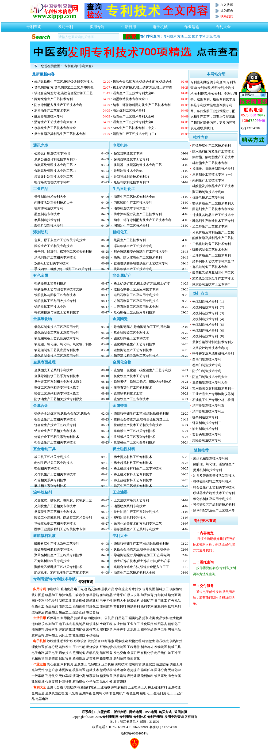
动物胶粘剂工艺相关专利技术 (55, 523)
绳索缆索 (121, 641)
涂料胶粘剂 (42, 492)
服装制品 (106, 595)
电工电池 (80, 589)
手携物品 (92, 635)
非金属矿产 (122, 276)
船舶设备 (106, 653)
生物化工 (38, 606)
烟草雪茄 (92, 595)
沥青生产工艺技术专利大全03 (55, 122)
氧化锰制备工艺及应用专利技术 (56, 350)
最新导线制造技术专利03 (131, 182)
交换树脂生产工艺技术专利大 (213, 203)
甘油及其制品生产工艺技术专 (213, 215)
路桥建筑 (119, 676)
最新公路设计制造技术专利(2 (212, 342)
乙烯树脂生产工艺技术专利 (211, 255)
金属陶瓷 (120, 319)
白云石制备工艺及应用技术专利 (136, 307)
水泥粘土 (133, 629)
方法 (180, 36)
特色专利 (51, 601)
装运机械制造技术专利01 (210, 458)
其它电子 (51, 653)
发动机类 (92, 653)
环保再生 (53, 618)
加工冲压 (174, 653)
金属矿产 (147, 601)
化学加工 (92, 682)
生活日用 (128, 25)
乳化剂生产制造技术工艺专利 (213, 221)
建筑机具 (38, 682)
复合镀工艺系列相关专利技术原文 (58, 382)
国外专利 (38, 601)
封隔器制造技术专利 (206, 440)
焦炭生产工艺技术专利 (130, 240)
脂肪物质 (78, 658)
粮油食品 (66, 589)
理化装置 (38, 647)
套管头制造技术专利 (206, 434)
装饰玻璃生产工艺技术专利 (133, 269)
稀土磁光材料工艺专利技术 (133, 474)
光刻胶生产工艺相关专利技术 (55, 506)
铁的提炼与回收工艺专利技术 (55, 295)
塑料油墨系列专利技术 (130, 518)
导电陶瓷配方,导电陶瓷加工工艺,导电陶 (142, 327)
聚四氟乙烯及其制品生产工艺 (213, 273)
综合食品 (78, 612)
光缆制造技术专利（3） (209, 313)
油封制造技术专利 (205, 429)
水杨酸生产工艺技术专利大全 (55, 128)
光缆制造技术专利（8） (209, 336)
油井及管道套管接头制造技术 (214, 476)
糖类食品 (92, 612)
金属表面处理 (44, 362)
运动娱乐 (38, 624)
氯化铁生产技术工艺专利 (131, 376)
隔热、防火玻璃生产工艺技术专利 (138, 257)
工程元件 (133, 647)
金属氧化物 (42, 319)
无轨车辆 (65, 676)
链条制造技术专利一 (206, 417)
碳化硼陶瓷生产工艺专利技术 (134, 344)
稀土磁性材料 (124, 449)
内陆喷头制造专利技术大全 (53, 202)
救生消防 (78, 635)
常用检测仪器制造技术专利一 (213, 388)
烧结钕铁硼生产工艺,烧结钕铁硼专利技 (141, 413)
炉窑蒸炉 (92, 658)
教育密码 (119, 682)
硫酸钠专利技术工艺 (128, 393)
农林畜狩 (38, 635)
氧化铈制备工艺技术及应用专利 (56, 333)
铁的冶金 (94, 641)
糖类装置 (106, 676)
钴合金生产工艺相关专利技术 (55, 431)
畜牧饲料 (119, 606)
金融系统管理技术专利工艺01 (55, 171)
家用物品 (66, 618)
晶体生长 (106, 682)
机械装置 (119, 647)
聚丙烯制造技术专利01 (208, 192)
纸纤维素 (107, 641)
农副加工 (65, 606)
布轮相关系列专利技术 (50, 480)
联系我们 (88, 712)
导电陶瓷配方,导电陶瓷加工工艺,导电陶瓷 (64, 87)
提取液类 (148, 618)
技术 (195, 36)
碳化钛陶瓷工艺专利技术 (131, 338)
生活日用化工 (124, 189)
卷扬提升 (133, 670)
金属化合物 (122, 362)
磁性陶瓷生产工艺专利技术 (133, 350)
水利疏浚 (121, 589)
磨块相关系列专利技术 (50, 486)
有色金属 (40, 276)
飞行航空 (51, 676)
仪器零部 (51, 682)
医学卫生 (160, 629)
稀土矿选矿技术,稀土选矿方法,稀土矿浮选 (142, 87)
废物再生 (51, 629)
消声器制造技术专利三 (208, 411)
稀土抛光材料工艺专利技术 (133, 457)
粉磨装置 (51, 658)
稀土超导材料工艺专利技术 (133, 463)
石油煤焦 (78, 682)
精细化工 (120, 232)
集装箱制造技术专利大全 (210, 382)
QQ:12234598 (250, 128)
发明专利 (65, 25)
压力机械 (107, 664)
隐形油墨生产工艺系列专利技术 (136, 529)
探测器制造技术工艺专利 (131, 159)
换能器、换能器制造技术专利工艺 (138, 165)
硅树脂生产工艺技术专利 (210, 163)
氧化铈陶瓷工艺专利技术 (131, 333)
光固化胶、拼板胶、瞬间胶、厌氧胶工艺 (63, 500)
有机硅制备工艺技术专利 (210, 267)
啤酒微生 (148, 641)
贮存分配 (51, 647)
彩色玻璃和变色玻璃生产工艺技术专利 (141, 251)
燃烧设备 (92, 647)
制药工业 (65, 601)
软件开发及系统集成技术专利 (213, 353)
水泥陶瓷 (65, 670)
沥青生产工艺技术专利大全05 (134, 122)
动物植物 (94, 618)
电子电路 (38, 653)
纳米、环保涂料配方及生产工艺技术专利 (142, 105)
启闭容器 (65, 658)
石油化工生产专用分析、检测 (213, 400)
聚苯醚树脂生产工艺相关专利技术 (58, 555)
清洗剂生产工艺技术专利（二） (135, 134)
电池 (216, 36)
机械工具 (174, 647)
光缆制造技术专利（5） (209, 325)
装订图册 (38, 595)
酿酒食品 (65, 595)
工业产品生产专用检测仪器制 (213, 394)
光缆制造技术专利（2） (209, 307)
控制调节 (135, 664)
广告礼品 (174, 601)
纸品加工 (51, 595)
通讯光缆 (40, 145)
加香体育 (147, 595)
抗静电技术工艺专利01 (208, 197)
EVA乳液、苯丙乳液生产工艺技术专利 (61, 572)
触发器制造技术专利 (48, 116)
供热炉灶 (176, 641)
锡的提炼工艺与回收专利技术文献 (58, 289)
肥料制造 (106, 629)
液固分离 (78, 676)
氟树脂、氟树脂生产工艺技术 (213, 157)
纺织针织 (66, 641)
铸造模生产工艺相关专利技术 (134, 431)
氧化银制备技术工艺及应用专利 (56, 356)
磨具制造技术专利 (47, 220)
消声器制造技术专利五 (208, 405)
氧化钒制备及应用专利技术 (212, 499)
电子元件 (106, 601)
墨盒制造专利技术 (47, 214)
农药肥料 (106, 606)
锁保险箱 (176, 589)
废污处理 (133, 676)
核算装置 (78, 670)
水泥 (209, 36)
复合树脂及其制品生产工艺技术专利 (60, 134)
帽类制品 (135, 618)
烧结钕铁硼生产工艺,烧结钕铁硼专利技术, (64, 82)
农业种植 (119, 624)
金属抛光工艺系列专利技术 (53, 370)
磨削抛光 (119, 658)
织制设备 (80, 641)
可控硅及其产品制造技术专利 (214, 504)
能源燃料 (133, 601)
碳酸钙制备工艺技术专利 (210, 250)
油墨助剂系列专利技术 (130, 506)
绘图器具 (160, 624)
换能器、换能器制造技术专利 (213, 169)
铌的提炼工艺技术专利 (50, 307)
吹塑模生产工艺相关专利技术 (134, 442)
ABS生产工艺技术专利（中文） (135, 128)
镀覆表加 (92, 676)
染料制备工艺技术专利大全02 (213, 261)
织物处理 (135, 641)
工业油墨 (120, 492)
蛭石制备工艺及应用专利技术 (134, 312)
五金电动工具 (44, 449)
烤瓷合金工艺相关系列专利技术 (56, 437)
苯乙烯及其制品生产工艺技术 (213, 279)
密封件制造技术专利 (48, 208)
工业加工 (133, 624)
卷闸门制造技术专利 (206, 365)
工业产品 (40, 189)
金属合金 (40, 406)
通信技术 (65, 653)
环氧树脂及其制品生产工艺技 (213, 232)
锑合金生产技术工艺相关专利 (55, 425)
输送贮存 (147, 670)
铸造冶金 (119, 670)
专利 (202, 36)
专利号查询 (155, 717)
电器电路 (120, 145)
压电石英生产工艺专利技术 (133, 387)
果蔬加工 (65, 612)
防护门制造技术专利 (206, 371)
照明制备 (78, 653)
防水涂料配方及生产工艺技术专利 (58, 105)
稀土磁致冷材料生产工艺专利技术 (138, 468)
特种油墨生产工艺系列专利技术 (136, 512)
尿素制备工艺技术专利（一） (213, 174)
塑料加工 (162, 589)
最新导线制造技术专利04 (131, 177)
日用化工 (160, 601)
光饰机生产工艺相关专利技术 (55, 474)
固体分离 (160, 670)
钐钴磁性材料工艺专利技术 (212, 481)
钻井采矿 (119, 595)
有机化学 (147, 653)
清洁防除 (162, 664)
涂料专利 (147, 606)
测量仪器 (148, 664)
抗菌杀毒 (80, 618)
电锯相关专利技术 (47, 468)
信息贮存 (51, 670)
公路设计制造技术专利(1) (52, 153)
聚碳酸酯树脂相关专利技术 (53, 549)
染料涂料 (147, 676)
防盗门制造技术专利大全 (210, 377)
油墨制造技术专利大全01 (130, 99)
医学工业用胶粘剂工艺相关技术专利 (60, 529)
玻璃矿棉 (78, 629)
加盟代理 (103, 712)
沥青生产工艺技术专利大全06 (134, 93)
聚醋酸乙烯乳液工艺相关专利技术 (58, 567)
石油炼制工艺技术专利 (129, 110)
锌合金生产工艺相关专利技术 (214, 487)
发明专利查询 (174, 717)
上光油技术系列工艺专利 (131, 500)
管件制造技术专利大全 (50, 197)
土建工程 (106, 624)
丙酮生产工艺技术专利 (208, 180)
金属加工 (80, 664)
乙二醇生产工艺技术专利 (210, 226)
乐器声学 (119, 629)
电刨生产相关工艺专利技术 (53, 463)
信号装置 (148, 589)
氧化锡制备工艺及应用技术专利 (56, 338)
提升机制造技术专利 (207, 470)
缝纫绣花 (65, 629)
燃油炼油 (38, 612)
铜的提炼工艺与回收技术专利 (55, 301)
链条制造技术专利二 (206, 423)
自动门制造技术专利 (206, 359)
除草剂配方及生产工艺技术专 (214, 510)
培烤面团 (174, 595)
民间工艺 (65, 635)
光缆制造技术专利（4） (209, 319)
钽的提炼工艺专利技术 (50, 283)
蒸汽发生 (65, 647)
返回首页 (180, 712)
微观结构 (106, 670)
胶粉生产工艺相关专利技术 (53, 246)
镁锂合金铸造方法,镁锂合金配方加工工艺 (63, 93)
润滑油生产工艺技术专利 (52, 110)
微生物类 (176, 618)
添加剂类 (78, 606)
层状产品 (107, 589)
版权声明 (120, 712)
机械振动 (38, 658)
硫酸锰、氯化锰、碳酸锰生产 (214, 464)
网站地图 (135, 712)
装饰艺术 (92, 629)
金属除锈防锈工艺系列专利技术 (56, 376)
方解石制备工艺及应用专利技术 (136, 301)
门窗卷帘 (78, 595)
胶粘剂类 (160, 606)
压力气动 (78, 647)
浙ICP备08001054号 (134, 733)
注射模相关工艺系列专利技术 (134, 437)
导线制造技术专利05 (128, 171)
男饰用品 (174, 629)
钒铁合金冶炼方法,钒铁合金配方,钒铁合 (62, 413)
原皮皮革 (133, 595)
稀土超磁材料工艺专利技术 (133, 480)
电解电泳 (94, 664)
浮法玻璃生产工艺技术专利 (133, 246)
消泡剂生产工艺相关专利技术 (55, 257)
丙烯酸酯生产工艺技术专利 (53, 99)
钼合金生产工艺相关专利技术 (55, 442)
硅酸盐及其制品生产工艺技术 (213, 186)
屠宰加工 (51, 635)
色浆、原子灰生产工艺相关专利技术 (60, 240)
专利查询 (33, 25)
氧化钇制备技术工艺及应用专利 (56, 327)
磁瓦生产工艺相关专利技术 (133, 486)
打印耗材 (160, 595)
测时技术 (121, 664)
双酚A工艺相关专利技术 (51, 263)
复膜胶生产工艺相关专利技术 (55, 512)
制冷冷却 (147, 647)
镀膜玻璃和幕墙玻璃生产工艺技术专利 (141, 263)
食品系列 (51, 606)
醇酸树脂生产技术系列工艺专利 (56, 544)
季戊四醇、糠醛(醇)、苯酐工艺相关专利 (62, 269)
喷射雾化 (133, 658)
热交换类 (94, 589)
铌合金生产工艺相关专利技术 (55, 419)
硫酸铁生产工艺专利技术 (131, 399)
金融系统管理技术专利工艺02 (55, 165)
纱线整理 (53, 641)
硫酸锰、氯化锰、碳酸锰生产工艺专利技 (142, 370)
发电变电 (119, 653)
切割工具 (176, 664)
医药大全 (119, 601)
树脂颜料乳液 (44, 536)
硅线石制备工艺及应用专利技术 (136, 295)
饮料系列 (174, 606)
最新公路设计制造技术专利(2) (55, 159)
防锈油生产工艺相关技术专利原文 (58, 399)
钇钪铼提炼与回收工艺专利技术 (56, 312)
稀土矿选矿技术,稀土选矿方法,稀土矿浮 (142, 283)
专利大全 (223, 25)
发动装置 (160, 647)
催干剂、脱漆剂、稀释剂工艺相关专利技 (63, 251)
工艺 (188, 36)
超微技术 (92, 670)
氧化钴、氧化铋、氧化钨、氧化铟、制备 (63, 344)
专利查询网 (110, 717)
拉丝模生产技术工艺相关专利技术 (138, 425)
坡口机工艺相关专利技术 (52, 457)
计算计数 (65, 682)
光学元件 (38, 670)
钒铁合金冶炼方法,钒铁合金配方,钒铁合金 (142, 82)
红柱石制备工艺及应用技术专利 (136, 289)
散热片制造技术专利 (48, 226)
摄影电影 (106, 658)
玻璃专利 (133, 606)
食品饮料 (162, 618)
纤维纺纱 (106, 647)
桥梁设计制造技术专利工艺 (53, 177)
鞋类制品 (78, 624)
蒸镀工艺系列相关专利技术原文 (56, 387)
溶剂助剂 (40, 232)
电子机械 (160, 25)
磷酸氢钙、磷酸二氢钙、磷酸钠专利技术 (142, 382)
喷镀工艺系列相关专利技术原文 (56, 393)
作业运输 (191, 25)
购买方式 (165, 712)
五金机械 (78, 601)
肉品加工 (51, 612)
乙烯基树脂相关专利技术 (52, 561)
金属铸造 (120, 406)
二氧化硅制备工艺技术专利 (211, 244)
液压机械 (162, 641)
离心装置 (53, 664)
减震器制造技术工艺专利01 (211, 284)
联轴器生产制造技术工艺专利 (214, 493)
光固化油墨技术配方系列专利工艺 (138, 523)
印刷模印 (53, 589)
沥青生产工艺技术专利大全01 (134, 116)
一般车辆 (38, 676)
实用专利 (97, 25)
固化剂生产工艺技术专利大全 (213, 209)
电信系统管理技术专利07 (52, 182)
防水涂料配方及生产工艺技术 (213, 151)
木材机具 (66, 664)
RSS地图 (151, 712)
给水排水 (135, 589)
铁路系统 (160, 676)
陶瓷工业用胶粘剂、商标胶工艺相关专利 (63, 518)
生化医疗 (147, 624)
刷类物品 (147, 629)
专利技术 (170, 36)
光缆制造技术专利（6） (209, 330)
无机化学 (174, 670)
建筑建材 (92, 601)
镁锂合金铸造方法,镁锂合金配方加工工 (141, 419)
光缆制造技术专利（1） (209, 302)
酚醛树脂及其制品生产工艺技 (213, 238)
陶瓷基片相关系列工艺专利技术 (136, 356)
